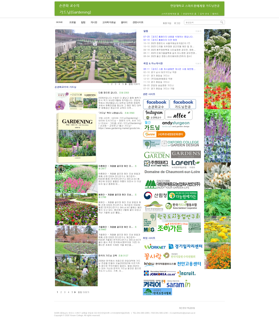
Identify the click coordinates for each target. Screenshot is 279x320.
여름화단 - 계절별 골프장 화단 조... (115, 165)
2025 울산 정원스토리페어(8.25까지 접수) (171, 56)
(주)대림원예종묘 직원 (161, 78)
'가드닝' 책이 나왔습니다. (110, 112)
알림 (145, 31)
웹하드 (215, 13)
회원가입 (167, 23)
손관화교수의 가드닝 (65, 87)
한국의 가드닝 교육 (107, 255)
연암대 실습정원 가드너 (162, 85)
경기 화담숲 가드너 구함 (162, 88)
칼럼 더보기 (83, 292)
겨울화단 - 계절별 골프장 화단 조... (115, 226)
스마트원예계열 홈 (170, 13)
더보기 (198, 31)
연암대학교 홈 (189, 13)
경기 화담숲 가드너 (160, 75)
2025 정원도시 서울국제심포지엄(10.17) (170, 43)
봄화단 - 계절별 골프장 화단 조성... (115, 194)
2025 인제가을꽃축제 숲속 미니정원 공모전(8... (174, 52)
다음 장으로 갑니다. (108, 92)
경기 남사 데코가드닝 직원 (164, 72)
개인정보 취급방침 (187, 307)
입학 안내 (204, 13)
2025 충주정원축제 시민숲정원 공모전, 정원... (173, 49)
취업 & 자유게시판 (153, 63)
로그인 (177, 23)
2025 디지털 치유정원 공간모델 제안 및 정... (172, 46)
